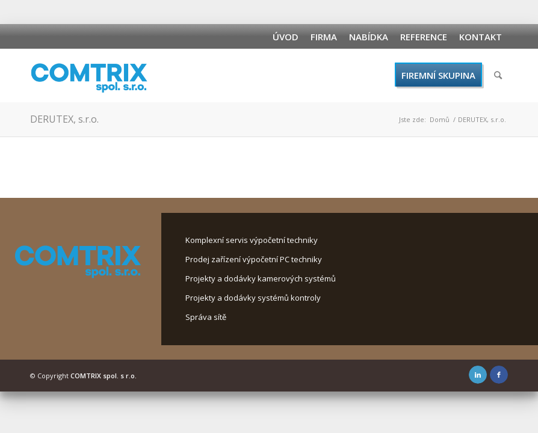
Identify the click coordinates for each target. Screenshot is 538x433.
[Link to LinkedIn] (478, 375)
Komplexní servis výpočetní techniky (251, 240)
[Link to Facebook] (499, 375)
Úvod (285, 37)
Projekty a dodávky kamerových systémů (260, 278)
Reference (423, 37)
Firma (324, 37)
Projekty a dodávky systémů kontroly (253, 297)
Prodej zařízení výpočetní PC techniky (253, 259)
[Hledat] (498, 75)
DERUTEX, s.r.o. (64, 119)
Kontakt (480, 37)
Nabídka (368, 37)
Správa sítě (205, 317)
